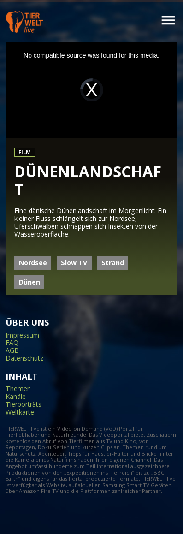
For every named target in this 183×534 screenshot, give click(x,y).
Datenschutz (24, 358)
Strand (112, 262)
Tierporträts (23, 405)
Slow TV (74, 262)
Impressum (22, 335)
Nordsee (33, 262)
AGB (12, 351)
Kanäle (16, 397)
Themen (18, 389)
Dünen (29, 282)
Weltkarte (20, 412)
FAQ (12, 343)
